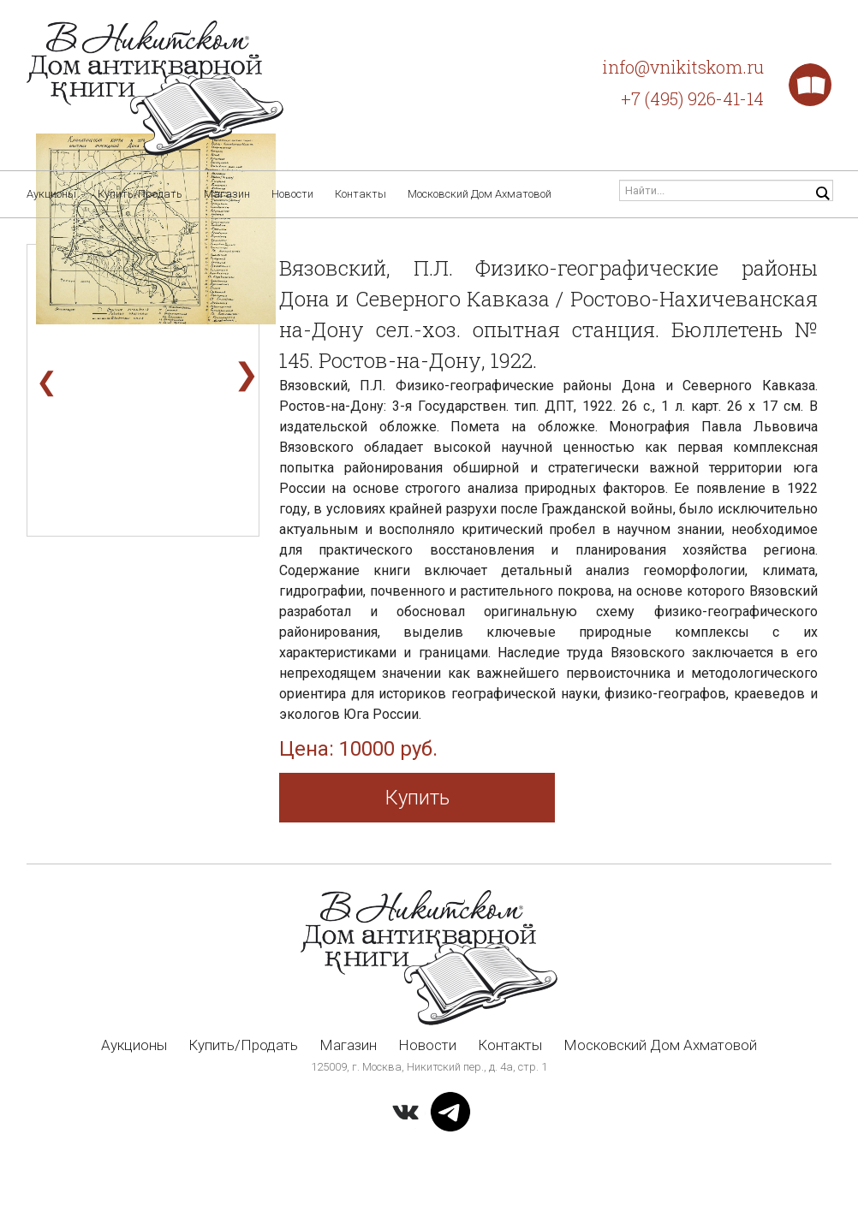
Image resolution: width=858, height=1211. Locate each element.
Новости (292, 193)
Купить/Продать (140, 193)
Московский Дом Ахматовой (479, 193)
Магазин (227, 193)
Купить (417, 798)
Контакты (360, 193)
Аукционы (51, 193)
